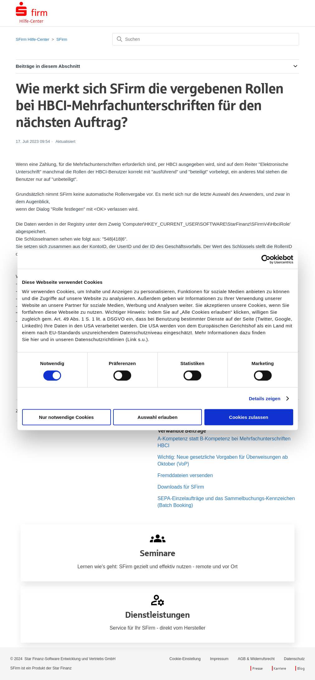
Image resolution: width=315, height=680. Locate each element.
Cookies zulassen (248, 417)
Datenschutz (294, 659)
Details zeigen (264, 398)
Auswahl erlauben (157, 417)
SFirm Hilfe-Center (33, 39)
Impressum (219, 659)
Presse (257, 668)
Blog (301, 668)
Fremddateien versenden (185, 475)
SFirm (61, 39)
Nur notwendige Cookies (66, 417)
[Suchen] (205, 39)
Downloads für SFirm (181, 487)
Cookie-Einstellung (185, 659)
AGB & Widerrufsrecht (256, 659)
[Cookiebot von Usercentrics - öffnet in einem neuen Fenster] (266, 259)
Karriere (280, 668)
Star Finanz (61, 668)
